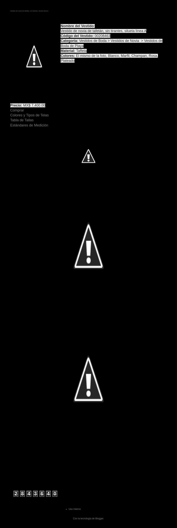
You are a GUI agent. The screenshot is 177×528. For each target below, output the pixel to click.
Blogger (99, 518)
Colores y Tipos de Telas (29, 115)
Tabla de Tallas (22, 120)
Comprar (17, 110)
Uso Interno (75, 509)
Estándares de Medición (29, 125)
